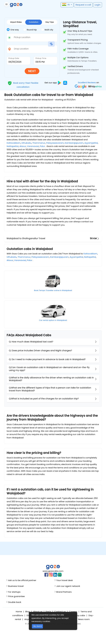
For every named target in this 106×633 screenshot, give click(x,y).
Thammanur (38, 142)
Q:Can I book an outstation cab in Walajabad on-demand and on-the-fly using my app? (49, 369)
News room (84, 619)
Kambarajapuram (74, 142)
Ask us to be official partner (22, 580)
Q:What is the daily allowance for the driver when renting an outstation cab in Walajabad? (51, 379)
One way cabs (77, 615)
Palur (42, 146)
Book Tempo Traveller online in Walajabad (53, 290)
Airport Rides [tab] (16, 22)
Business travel (15, 586)
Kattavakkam (13, 142)
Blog (27, 611)
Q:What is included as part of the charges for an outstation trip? (44, 398)
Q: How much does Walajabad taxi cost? (31, 341)
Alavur (22, 146)
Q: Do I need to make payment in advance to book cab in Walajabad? (47, 359)
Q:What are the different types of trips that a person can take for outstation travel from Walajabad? (50, 389)
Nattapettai (12, 146)
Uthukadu (26, 142)
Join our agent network (68, 586)
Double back (14, 602)
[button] (6, 5)
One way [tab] (13, 29)
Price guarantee (16, 596)
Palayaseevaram (55, 142)
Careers (73, 611)
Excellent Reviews (87, 82)
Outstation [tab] (33, 22)
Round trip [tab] (30, 29)
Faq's (48, 611)
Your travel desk (64, 580)
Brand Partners (64, 591)
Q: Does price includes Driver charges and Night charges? (40, 350)
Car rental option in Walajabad (53, 320)
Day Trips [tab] (49, 22)
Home (19, 611)
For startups (14, 591)
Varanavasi (33, 146)
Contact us (60, 611)
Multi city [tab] (47, 29)
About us (37, 611)
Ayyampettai (91, 142)
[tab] (15, 29)
